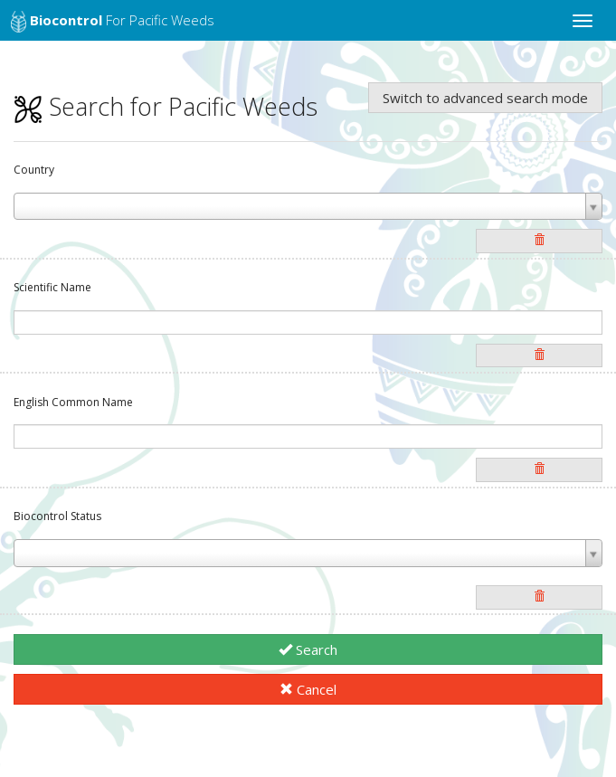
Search (308, 649)
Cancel (308, 689)
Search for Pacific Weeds (165, 106)
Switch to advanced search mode (485, 98)
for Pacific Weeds (112, 22)
